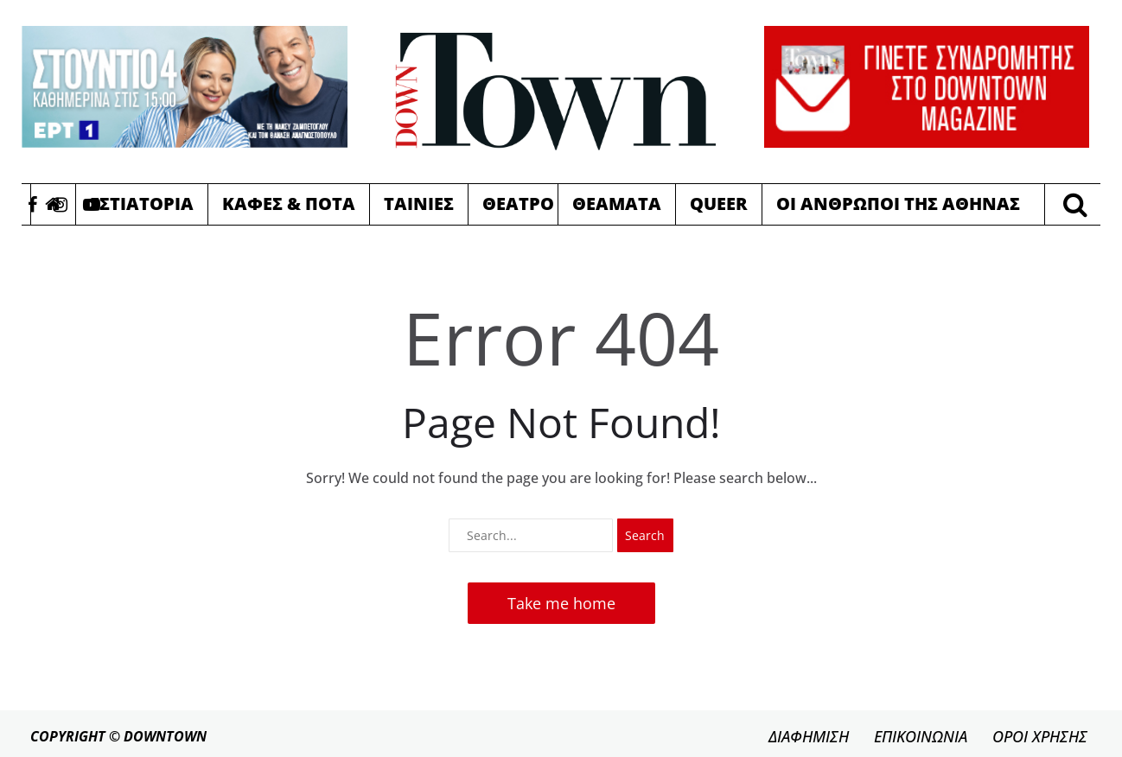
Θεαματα (616, 203)
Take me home (561, 603)
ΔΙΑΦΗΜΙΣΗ (808, 736)
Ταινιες (419, 203)
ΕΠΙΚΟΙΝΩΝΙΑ (920, 736)
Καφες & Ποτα (288, 203)
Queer (719, 203)
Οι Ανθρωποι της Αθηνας (898, 203)
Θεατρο (518, 203)
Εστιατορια (142, 203)
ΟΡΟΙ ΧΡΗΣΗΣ (1039, 736)
